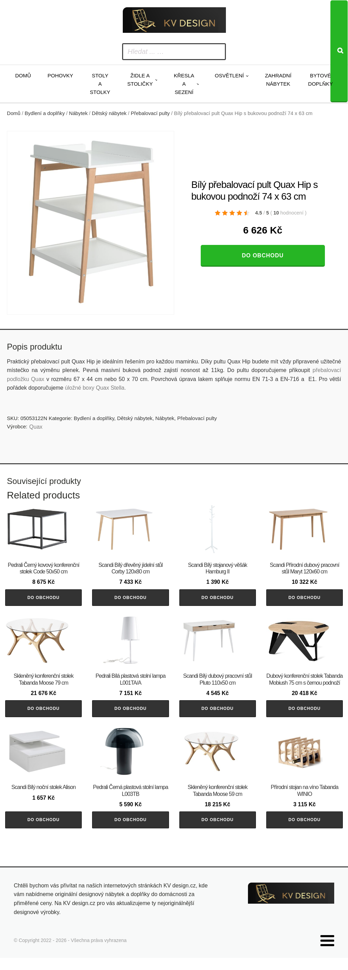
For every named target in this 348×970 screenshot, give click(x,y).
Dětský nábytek (109, 113)
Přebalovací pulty (150, 113)
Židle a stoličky (140, 80)
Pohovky (60, 75)
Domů (23, 75)
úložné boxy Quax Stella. (95, 388)
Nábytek (78, 113)
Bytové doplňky (320, 80)
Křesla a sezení (184, 84)
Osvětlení (229, 75)
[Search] (339, 51)
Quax (35, 427)
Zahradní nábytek (278, 80)
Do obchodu (263, 255)
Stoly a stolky (100, 84)
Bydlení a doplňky (45, 113)
